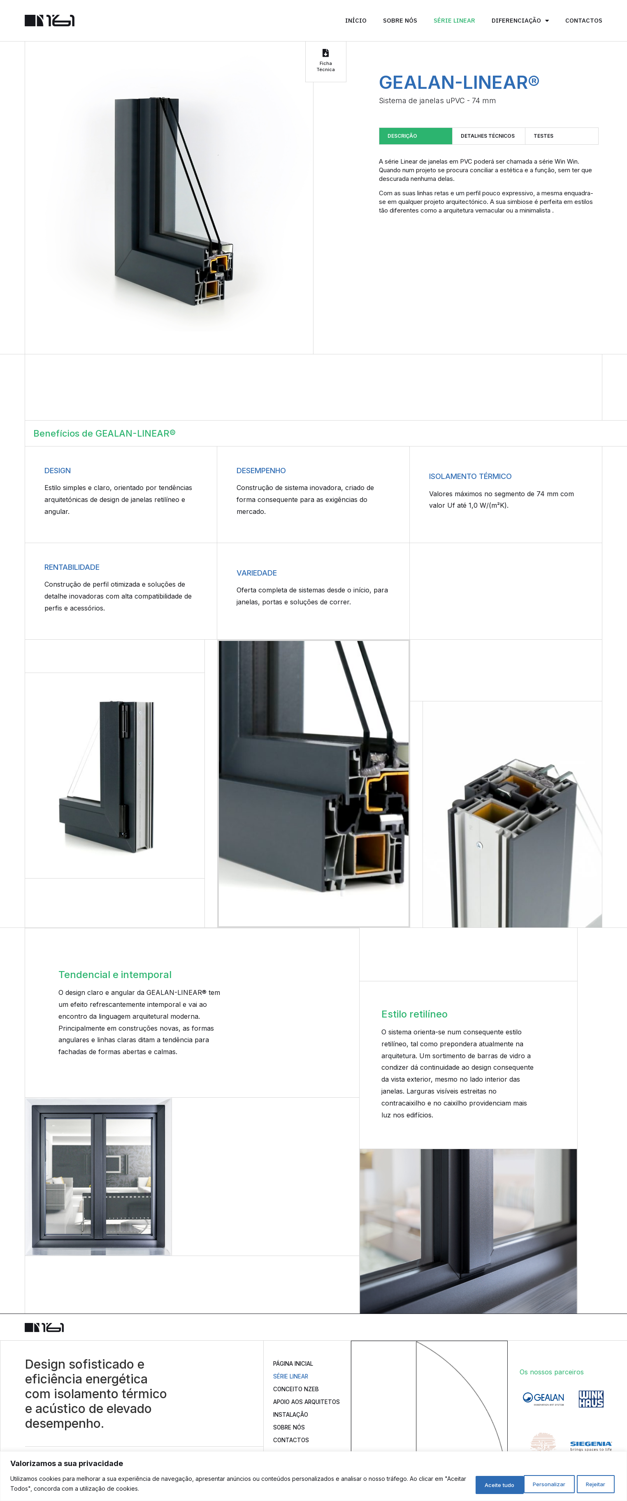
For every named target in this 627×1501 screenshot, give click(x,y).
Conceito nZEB (300, 1389)
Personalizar (477, 1483)
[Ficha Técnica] (326, 53)
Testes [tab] (543, 136)
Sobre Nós (400, 20)
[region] (313, 1476)
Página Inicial (297, 1363)
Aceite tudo (588, 1483)
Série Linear (454, 20)
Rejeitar (533, 1483)
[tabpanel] (489, 186)
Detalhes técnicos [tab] (488, 136)
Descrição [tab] (402, 136)
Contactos (583, 20)
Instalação (294, 1424)
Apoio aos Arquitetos (295, 1407)
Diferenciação (520, 21)
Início (356, 20)
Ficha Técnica (325, 66)
